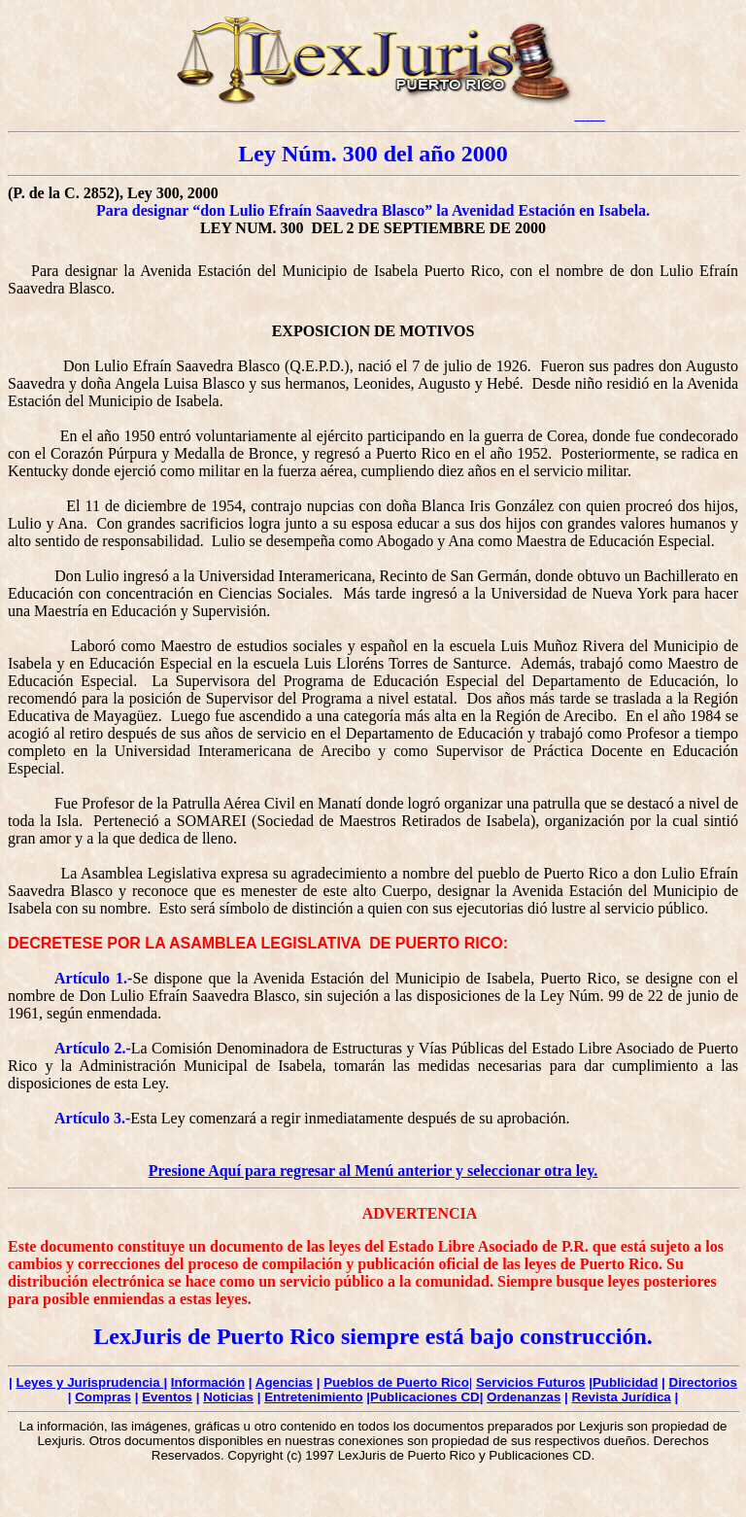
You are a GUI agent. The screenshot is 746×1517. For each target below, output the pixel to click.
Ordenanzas (523, 1397)
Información (208, 1382)
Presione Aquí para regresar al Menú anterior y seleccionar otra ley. (373, 1170)
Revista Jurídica (621, 1397)
